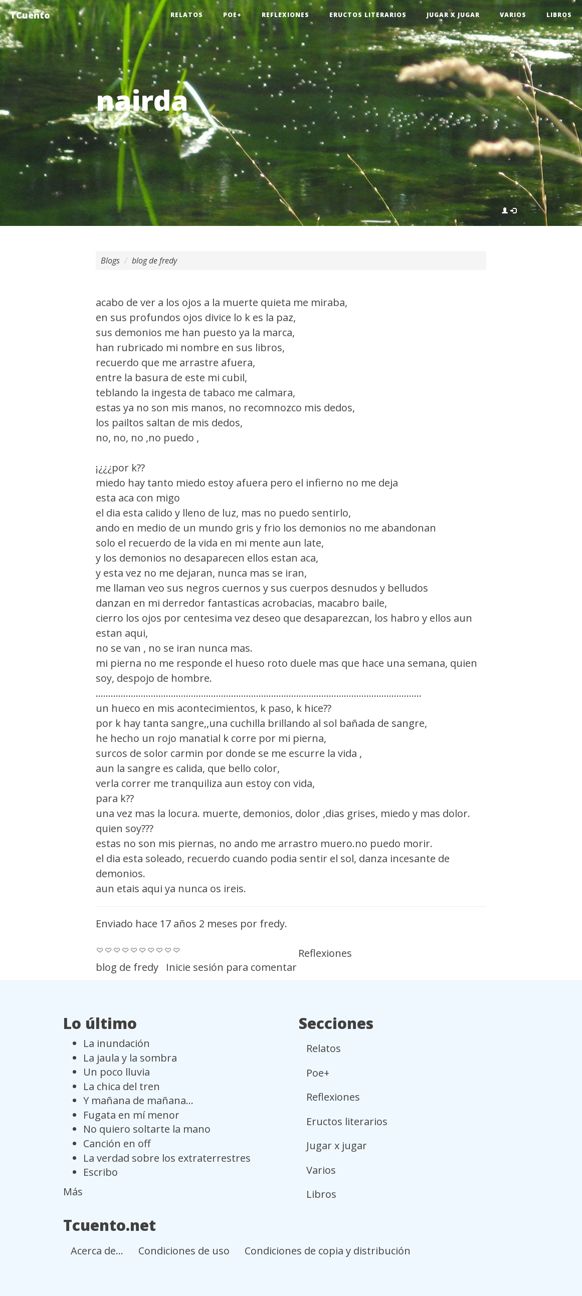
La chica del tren (121, 1086)
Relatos (186, 15)
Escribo (100, 1172)
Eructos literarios (368, 15)
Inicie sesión (195, 967)
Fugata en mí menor (131, 1115)
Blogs (110, 260)
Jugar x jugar (453, 15)
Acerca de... (97, 1250)
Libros (559, 15)
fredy (272, 923)
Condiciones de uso (184, 1250)
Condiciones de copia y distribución (328, 1250)
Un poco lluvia (116, 1072)
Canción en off (116, 1143)
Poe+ (232, 15)
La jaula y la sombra (130, 1058)
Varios (513, 15)
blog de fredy (154, 260)
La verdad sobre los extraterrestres (167, 1158)
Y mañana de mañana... (138, 1100)
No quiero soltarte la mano (147, 1129)
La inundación (116, 1043)
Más (73, 1191)
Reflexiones (285, 15)
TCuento (30, 15)
